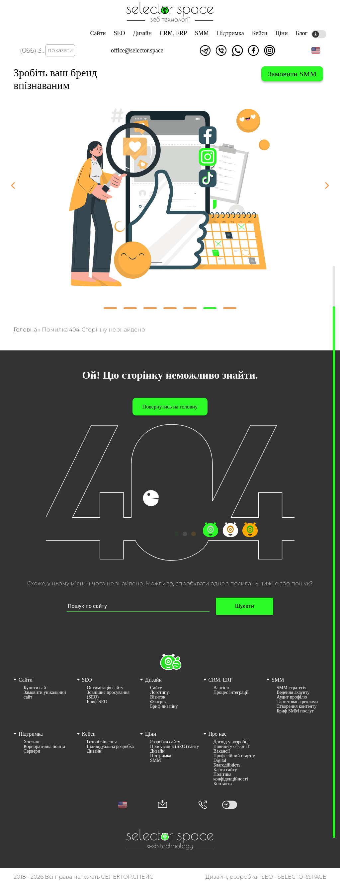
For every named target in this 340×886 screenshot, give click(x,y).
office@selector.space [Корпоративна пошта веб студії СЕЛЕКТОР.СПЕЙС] (137, 50)
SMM (202, 33)
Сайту (156, 688)
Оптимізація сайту (105, 688)
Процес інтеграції (231, 692)
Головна (25, 330)
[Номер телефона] (202, 804)
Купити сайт (36, 688)
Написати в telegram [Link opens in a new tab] (205, 50)
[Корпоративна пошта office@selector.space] (162, 804)
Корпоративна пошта (44, 746)
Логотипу (159, 692)
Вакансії (221, 751)
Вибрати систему (240, 74)
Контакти (222, 783)
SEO (119, 33)
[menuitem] (43, 694)
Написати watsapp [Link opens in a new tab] (237, 50)
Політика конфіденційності (230, 776)
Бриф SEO (97, 702)
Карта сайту (225, 770)
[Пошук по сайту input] (138, 606)
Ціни (281, 33)
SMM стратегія (291, 688)
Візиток (157, 697)
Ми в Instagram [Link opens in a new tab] (270, 50)
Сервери (32, 751)
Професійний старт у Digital (234, 758)
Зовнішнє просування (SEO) (108, 695)
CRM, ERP (173, 33)
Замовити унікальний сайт (45, 695)
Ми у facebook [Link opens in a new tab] (253, 50)
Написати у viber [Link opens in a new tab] (221, 50)
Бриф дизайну (164, 706)
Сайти (98, 33)
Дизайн (142, 33)
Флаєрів (158, 702)
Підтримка (230, 33)
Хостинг (32, 742)
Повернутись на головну (170, 406)
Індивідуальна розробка (110, 746)
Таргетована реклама (297, 702)
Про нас (217, 734)
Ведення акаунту (293, 692)
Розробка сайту (165, 742)
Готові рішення (102, 742)
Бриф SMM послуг (295, 711)
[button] (315, 50)
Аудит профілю (292, 697)
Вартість (221, 688)
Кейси (260, 33)
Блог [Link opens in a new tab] (301, 33)
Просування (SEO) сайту (174, 746)
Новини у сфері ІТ (231, 746)
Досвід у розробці (231, 742)
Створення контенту (296, 706)
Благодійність (227, 765)
